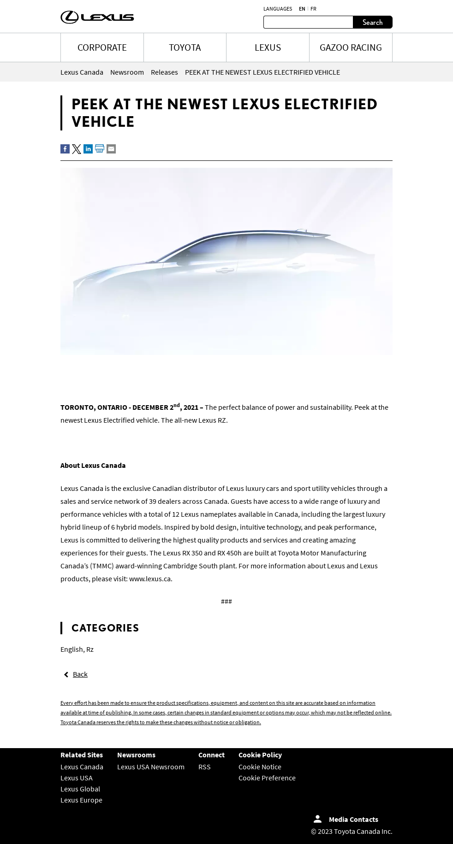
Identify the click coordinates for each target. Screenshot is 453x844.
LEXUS (268, 47)
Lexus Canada (81, 766)
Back (80, 674)
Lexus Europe (81, 799)
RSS (204, 766)
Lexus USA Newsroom (151, 766)
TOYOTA (185, 47)
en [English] (302, 8)
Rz (90, 649)
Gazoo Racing (351, 47)
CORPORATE (102, 47)
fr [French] (313, 8)
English (71, 649)
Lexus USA (76, 777)
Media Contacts (353, 819)
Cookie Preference (267, 777)
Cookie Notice (259, 766)
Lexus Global (80, 788)
